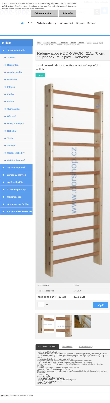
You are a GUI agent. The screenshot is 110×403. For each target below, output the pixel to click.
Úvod (39, 43)
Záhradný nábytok (16, 175)
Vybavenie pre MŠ (16, 167)
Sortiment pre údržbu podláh (18, 205)
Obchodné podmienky (46, 23)
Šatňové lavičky (15, 182)
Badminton (12, 65)
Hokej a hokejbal (15, 123)
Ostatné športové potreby (16, 161)
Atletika (11, 57)
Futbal (10, 101)
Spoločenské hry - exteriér (16, 154)
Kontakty (91, 23)
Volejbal (11, 145)
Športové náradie (16, 50)
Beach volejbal (14, 72)
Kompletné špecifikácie (47, 347)
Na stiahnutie (67, 347)
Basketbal (12, 79)
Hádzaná (11, 116)
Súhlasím (67, 13)
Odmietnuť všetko (44, 13)
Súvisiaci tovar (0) (86, 347)
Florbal (10, 94)
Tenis (10, 138)
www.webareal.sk (26, 396)
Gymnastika (13, 109)
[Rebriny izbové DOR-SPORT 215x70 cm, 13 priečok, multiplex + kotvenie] (73, 79)
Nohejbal (11, 131)
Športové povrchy (16, 189)
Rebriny (73, 43)
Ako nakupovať (66, 23)
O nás (30, 23)
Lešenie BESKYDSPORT (19, 211)
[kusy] (41, 304)
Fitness (11, 87)
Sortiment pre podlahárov (14, 198)
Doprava (80, 23)
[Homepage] (22, 23)
